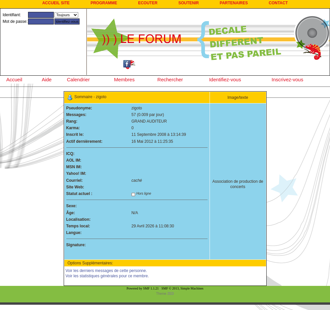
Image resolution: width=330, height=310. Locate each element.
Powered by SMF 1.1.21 (143, 288)
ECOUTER (147, 3)
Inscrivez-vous (287, 79)
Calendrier (78, 79)
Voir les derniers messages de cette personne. (106, 270)
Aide (46, 79)
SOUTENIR (188, 3)
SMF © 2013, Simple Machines (182, 288)
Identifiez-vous (225, 79)
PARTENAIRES (234, 3)
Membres (124, 79)
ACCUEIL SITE (56, 3)
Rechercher (170, 79)
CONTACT (278, 3)
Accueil (14, 79)
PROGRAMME (103, 3)
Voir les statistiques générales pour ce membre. (107, 276)
